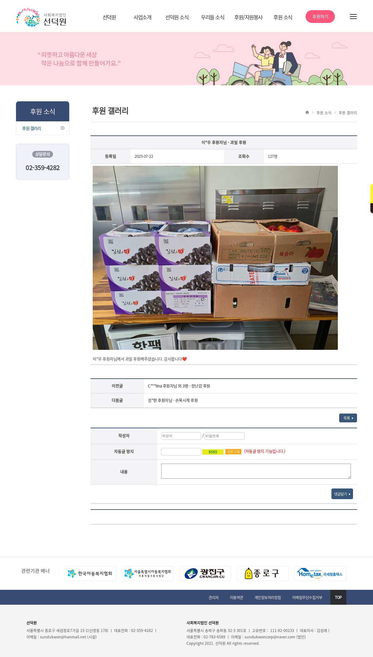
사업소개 (142, 17)
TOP (338, 597)
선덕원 (109, 17)
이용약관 (236, 597)
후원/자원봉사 (248, 17)
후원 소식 (282, 17)
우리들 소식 (212, 17)
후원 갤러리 (31, 128)
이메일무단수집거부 (307, 597)
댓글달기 (342, 493)
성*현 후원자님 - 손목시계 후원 (173, 400)
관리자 (214, 597)
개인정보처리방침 (267, 597)
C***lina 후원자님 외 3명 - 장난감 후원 (179, 386)
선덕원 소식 (176, 17)
